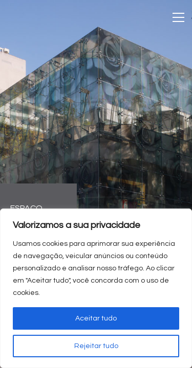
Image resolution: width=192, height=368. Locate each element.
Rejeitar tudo (96, 346)
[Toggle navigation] (178, 17)
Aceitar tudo (96, 318)
